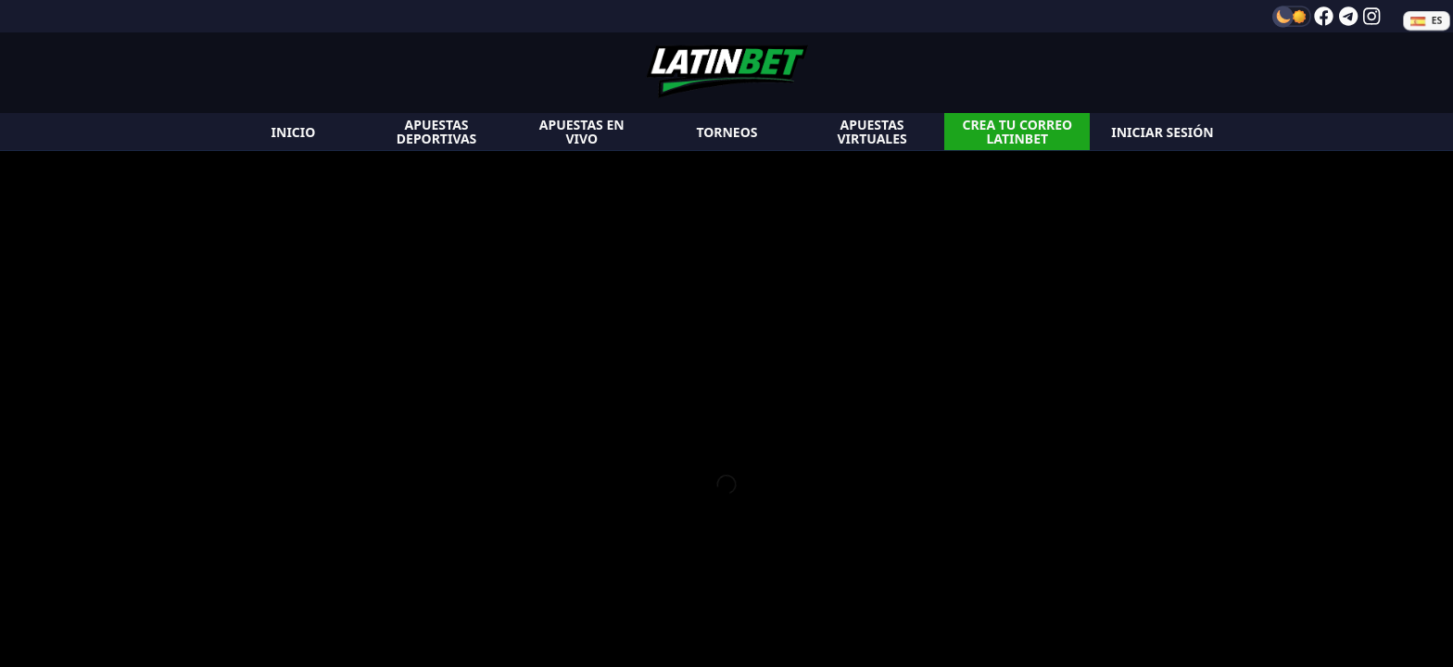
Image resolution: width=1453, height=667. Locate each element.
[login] (1162, 131)
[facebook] (1323, 16)
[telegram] (1348, 16)
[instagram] (1371, 16)
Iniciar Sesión (1162, 132)
